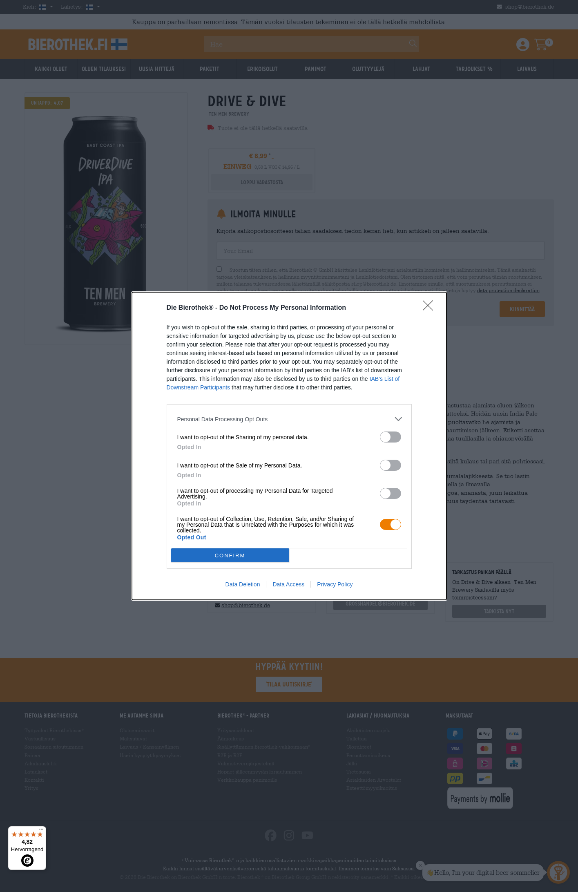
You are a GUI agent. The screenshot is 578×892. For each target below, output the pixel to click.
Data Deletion (242, 584)
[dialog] (289, 446)
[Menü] (41, 831)
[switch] (390, 437)
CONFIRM (230, 555)
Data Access (288, 584)
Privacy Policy (335, 584)
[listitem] (289, 419)
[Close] (430, 308)
